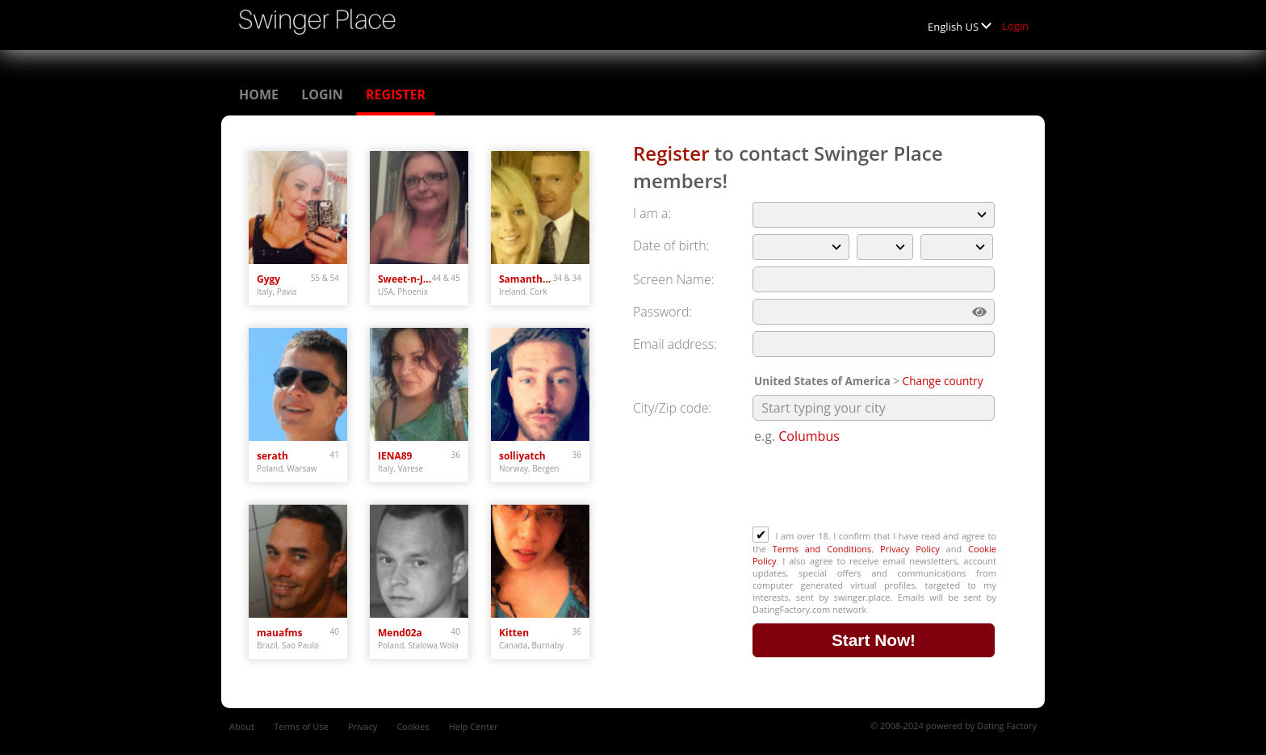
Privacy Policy (910, 549)
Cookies (412, 726)
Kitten (514, 633)
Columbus (809, 436)
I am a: (652, 213)
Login (1015, 26)
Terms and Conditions (822, 549)
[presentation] (875, 486)
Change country (943, 380)
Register (395, 94)
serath (272, 456)
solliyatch (522, 456)
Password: (662, 312)
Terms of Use (301, 726)
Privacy (362, 726)
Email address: (675, 344)
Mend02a (400, 633)
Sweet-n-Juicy (405, 279)
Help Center (473, 726)
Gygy (268, 279)
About (241, 726)
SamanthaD (526, 279)
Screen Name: (673, 279)
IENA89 (395, 456)
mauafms (280, 633)
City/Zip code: (672, 408)
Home (259, 94)
